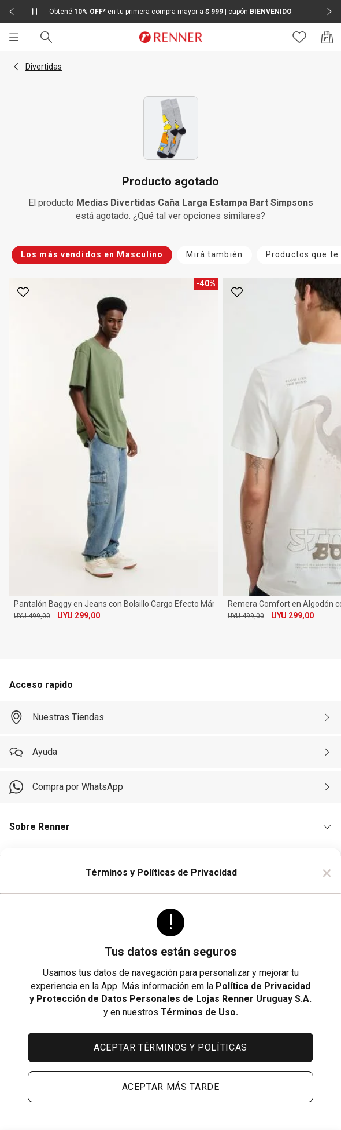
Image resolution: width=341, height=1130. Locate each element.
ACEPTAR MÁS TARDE (171, 1086)
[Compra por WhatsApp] (170, 787)
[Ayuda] (170, 752)
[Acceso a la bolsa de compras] (327, 37)
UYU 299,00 (78, 615)
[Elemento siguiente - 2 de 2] (329, 11)
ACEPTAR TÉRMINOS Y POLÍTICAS (170, 1047)
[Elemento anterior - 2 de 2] (11, 11)
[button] (16, 66)
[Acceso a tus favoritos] (299, 37)
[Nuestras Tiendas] (170, 717)
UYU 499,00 (32, 616)
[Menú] (14, 37)
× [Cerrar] (327, 873)
